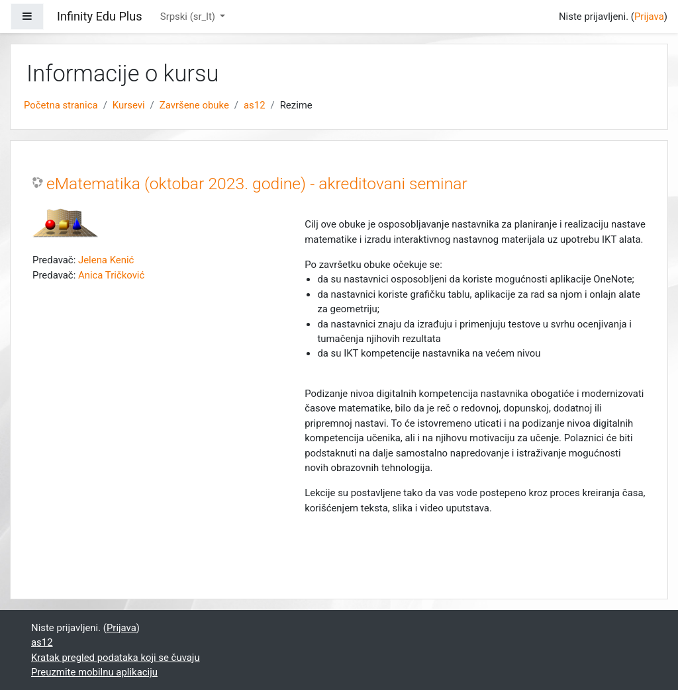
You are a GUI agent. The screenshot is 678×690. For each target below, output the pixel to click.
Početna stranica (61, 105)
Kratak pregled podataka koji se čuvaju (115, 658)
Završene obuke (194, 105)
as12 (255, 105)
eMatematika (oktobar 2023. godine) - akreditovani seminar (256, 183)
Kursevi (129, 105)
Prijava (649, 16)
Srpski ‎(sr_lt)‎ (189, 16)
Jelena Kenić (106, 260)
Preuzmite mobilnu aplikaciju (94, 672)
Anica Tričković (111, 275)
